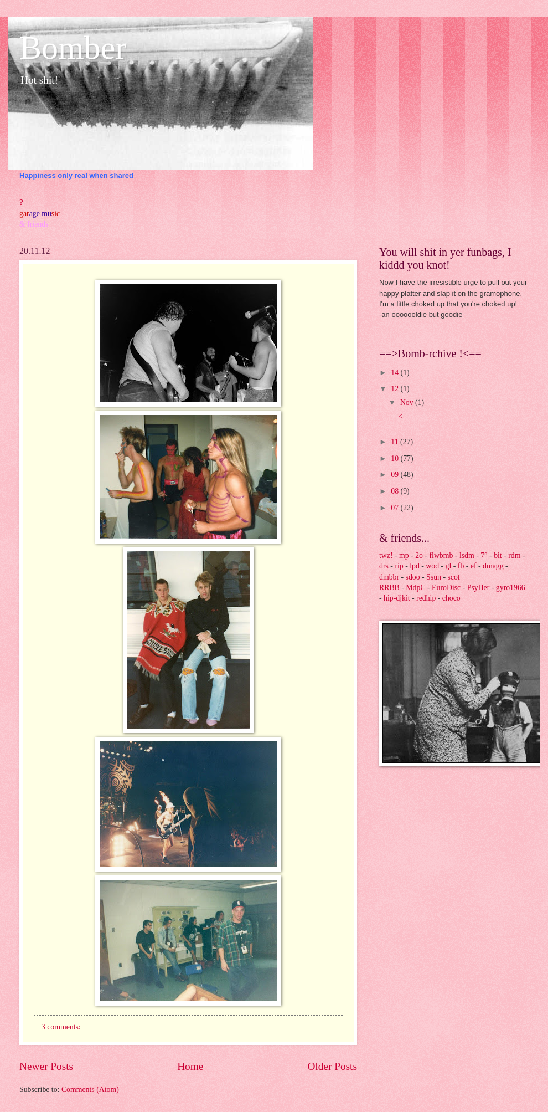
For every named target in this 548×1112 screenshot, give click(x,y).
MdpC (415, 587)
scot (453, 577)
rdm (514, 555)
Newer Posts (46, 1066)
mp (404, 555)
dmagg (493, 566)
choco (451, 598)
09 (395, 474)
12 (395, 389)
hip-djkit (397, 598)
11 (395, 442)
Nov (407, 402)
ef (474, 566)
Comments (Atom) (90, 1089)
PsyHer (478, 587)
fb (461, 566)
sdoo (413, 577)
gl (449, 566)
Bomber (72, 47)
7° (483, 555)
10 (395, 458)
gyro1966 (510, 587)
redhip (426, 598)
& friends (34, 224)
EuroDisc (446, 587)
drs (384, 566)
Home (190, 1066)
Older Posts (332, 1066)
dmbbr (389, 577)
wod (432, 566)
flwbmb (441, 555)
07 (395, 508)
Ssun (433, 577)
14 (395, 372)
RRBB (389, 587)
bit (498, 555)
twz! (386, 555)
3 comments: (62, 1027)
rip (399, 566)
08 (395, 491)
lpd (415, 566)
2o (419, 555)
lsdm (466, 555)
